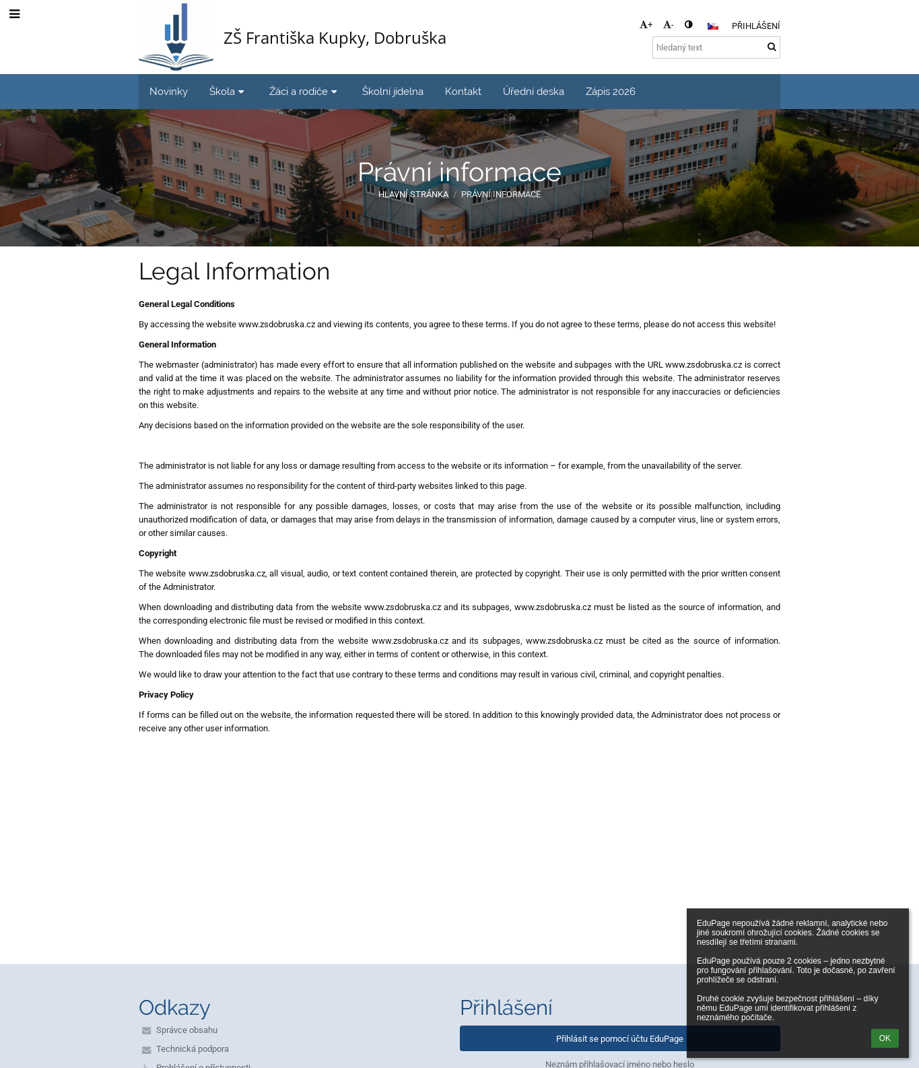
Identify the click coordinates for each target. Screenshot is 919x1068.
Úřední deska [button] (533, 91)
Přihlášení (756, 26)
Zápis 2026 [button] (611, 91)
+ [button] (646, 25)
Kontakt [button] (463, 91)
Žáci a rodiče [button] (305, 91)
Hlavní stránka (413, 194)
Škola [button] (228, 91)
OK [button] (885, 1038)
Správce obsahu (186, 1030)
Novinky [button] (168, 91)
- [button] (668, 25)
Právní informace (501, 194)
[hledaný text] (716, 47)
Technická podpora (192, 1049)
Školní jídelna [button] (392, 91)
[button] (713, 26)
